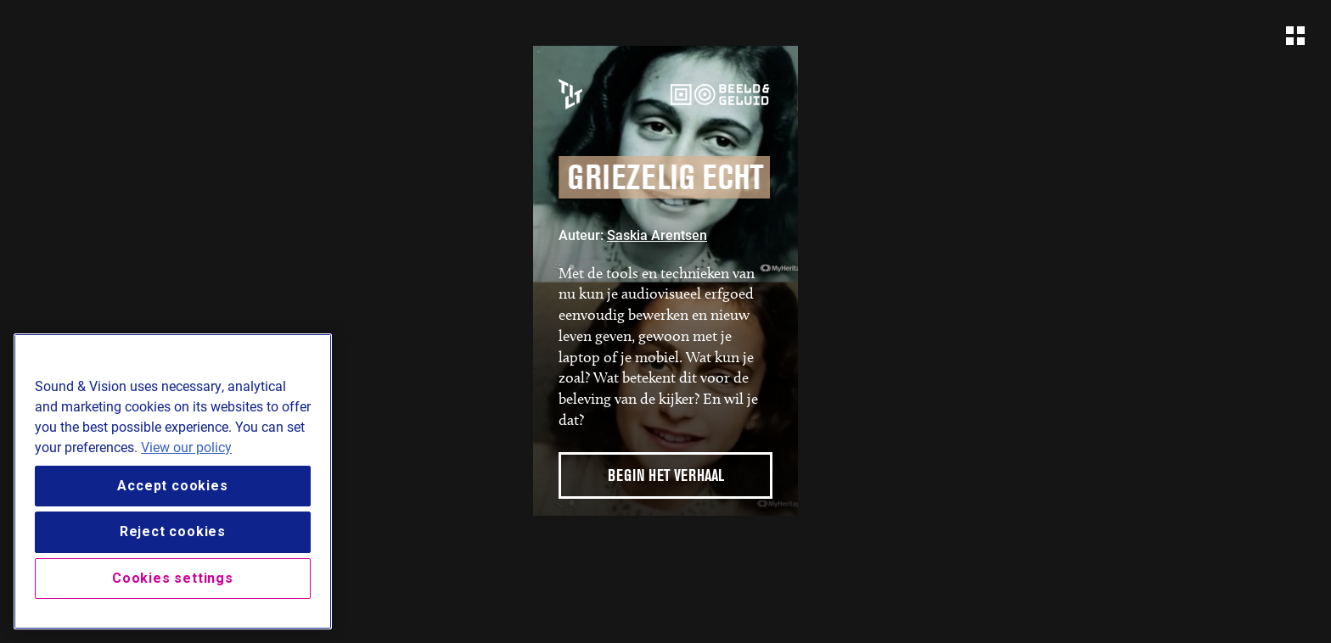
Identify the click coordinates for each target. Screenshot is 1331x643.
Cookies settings (172, 578)
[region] (173, 481)
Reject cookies (173, 531)
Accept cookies (172, 486)
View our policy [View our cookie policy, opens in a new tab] (186, 447)
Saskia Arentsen (657, 234)
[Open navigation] (1295, 36)
